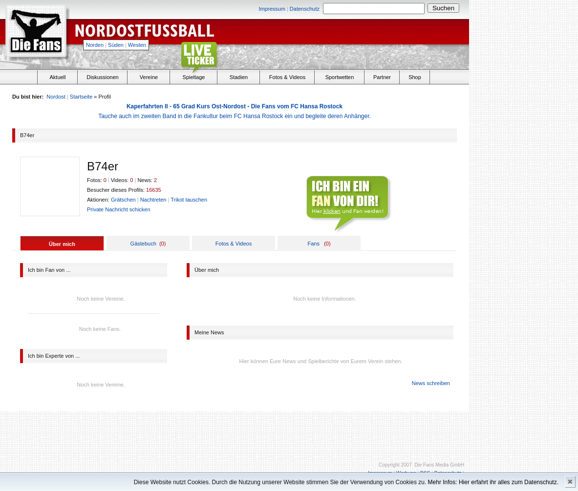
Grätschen (123, 200)
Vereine (149, 77)
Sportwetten (339, 77)
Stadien (239, 77)
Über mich (62, 244)
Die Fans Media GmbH (439, 465)
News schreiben (431, 383)
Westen (137, 45)
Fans (313, 243)
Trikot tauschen (189, 200)
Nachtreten (153, 200)
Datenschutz (305, 9)
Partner (382, 77)
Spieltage (194, 77)
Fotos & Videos (287, 77)
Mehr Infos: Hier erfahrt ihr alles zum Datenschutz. (493, 482)
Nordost (55, 97)
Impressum (271, 9)
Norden (95, 45)
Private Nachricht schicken (118, 209)
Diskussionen (102, 77)
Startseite (81, 97)
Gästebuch (143, 243)
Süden (116, 45)
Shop (414, 77)
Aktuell (57, 77)
